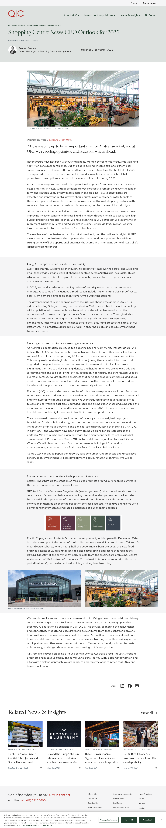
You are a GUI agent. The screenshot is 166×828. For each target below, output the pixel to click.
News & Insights (145, 793)
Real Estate (117, 803)
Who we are (92, 799)
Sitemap (142, 803)
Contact (142, 807)
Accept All (147, 821)
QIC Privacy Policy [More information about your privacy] (24, 826)
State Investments (95, 807)
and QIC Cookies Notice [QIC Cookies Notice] (42, 826)
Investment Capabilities (122, 793)
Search (141, 798)
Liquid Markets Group (121, 807)
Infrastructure (118, 799)
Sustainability (93, 803)
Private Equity (118, 812)
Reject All (129, 821)
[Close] (162, 820)
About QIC (92, 793)
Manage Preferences (108, 821)
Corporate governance (96, 812)
